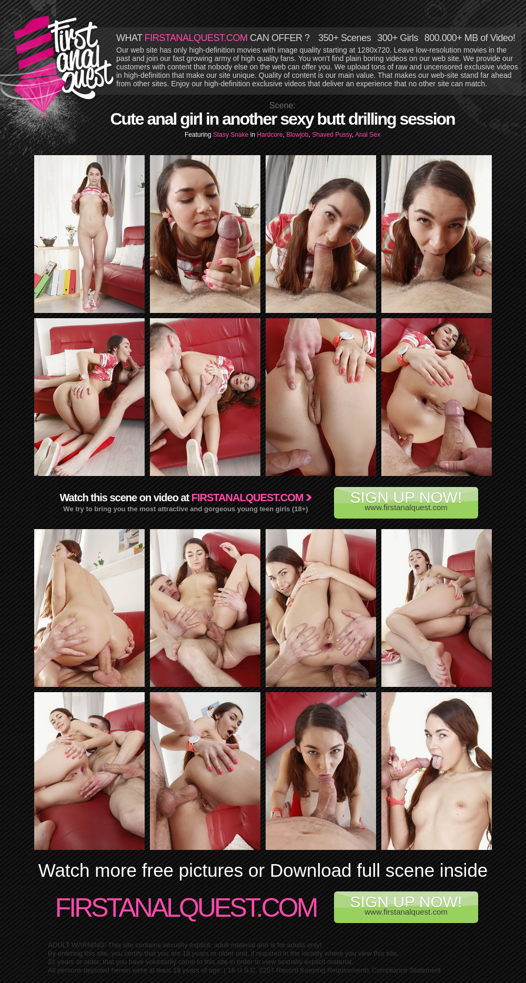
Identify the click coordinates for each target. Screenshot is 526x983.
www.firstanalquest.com (406, 500)
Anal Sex (367, 134)
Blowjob (297, 134)
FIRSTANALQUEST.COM (196, 38)
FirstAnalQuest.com (186, 908)
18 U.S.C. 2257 (251, 970)
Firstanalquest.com (247, 497)
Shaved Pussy (332, 134)
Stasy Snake (231, 134)
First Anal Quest (64, 64)
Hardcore (269, 134)
